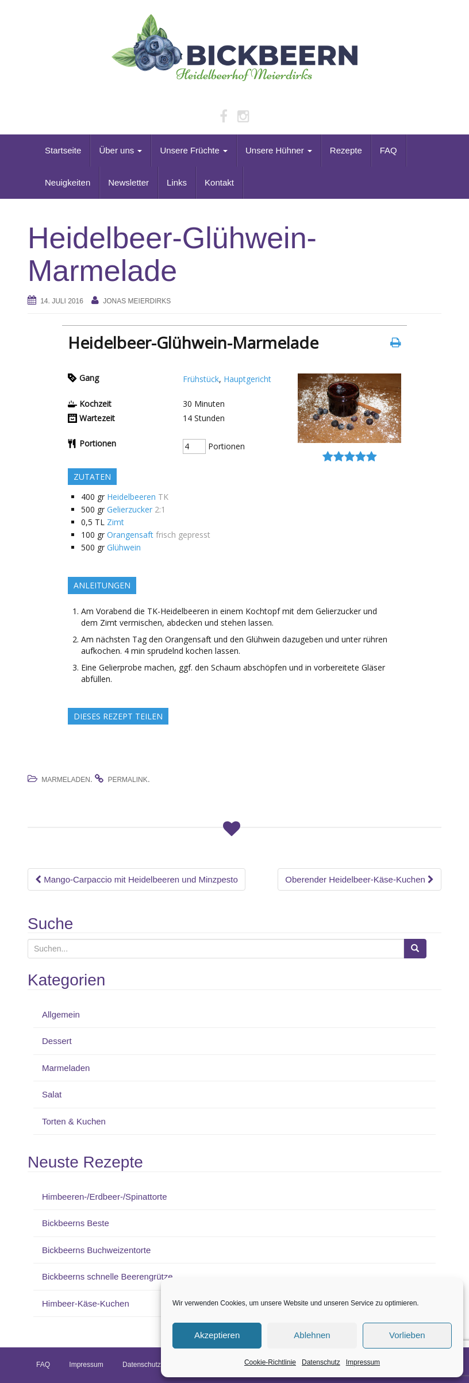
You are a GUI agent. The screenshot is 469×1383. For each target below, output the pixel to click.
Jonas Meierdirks (137, 301)
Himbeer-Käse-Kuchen (85, 1303)
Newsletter (128, 182)
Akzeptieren (217, 1335)
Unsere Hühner (278, 150)
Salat (51, 1094)
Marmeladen (65, 780)
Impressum (363, 1362)
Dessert (57, 1041)
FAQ (388, 150)
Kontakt (219, 182)
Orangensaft (130, 534)
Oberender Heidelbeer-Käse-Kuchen (359, 879)
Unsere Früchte (194, 150)
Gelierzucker (129, 509)
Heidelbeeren (131, 496)
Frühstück (201, 378)
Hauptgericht (247, 378)
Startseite (63, 150)
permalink (127, 780)
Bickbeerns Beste (75, 1223)
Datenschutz (321, 1362)
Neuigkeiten (67, 182)
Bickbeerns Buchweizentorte (96, 1250)
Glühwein (124, 547)
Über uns (120, 150)
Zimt (115, 522)
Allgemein (61, 1014)
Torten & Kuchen (74, 1121)
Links (177, 182)
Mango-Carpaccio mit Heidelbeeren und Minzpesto (136, 879)
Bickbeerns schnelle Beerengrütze (107, 1276)
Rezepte (346, 150)
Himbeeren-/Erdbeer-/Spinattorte (104, 1196)
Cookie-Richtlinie (270, 1362)
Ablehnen (312, 1335)
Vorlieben (407, 1335)
